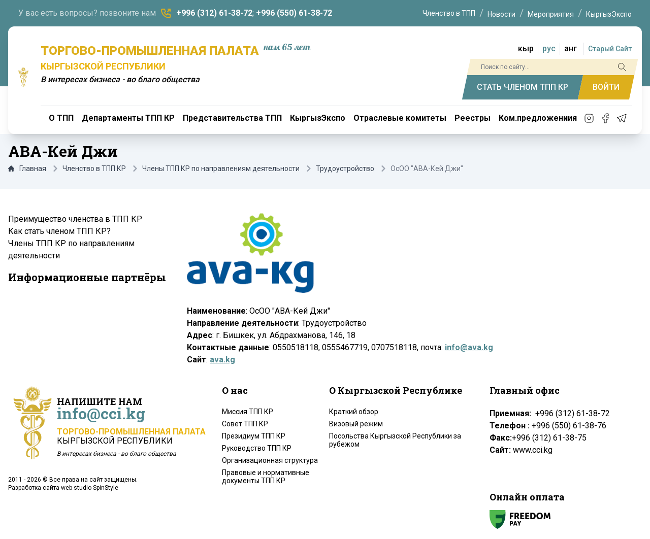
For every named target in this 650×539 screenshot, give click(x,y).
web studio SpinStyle (89, 487)
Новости (501, 14)
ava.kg (222, 359)
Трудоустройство (345, 168)
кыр (526, 48)
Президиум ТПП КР (253, 436)
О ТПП (61, 118)
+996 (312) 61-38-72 (214, 13)
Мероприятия (551, 14)
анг (570, 48)
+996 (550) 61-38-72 (294, 13)
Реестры (472, 118)
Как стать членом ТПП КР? (59, 231)
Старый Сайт (610, 49)
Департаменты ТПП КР (128, 118)
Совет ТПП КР (245, 424)
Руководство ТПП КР (256, 448)
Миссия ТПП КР (247, 412)
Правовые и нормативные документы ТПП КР (265, 476)
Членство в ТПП (448, 13)
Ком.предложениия (538, 118)
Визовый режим (356, 424)
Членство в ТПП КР (94, 168)
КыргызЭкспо (609, 14)
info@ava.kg (469, 347)
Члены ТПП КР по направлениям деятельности (221, 168)
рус (549, 48)
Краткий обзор (353, 412)
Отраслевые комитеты (399, 118)
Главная (27, 168)
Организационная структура (270, 460)
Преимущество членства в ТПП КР (75, 219)
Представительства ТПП (232, 118)
